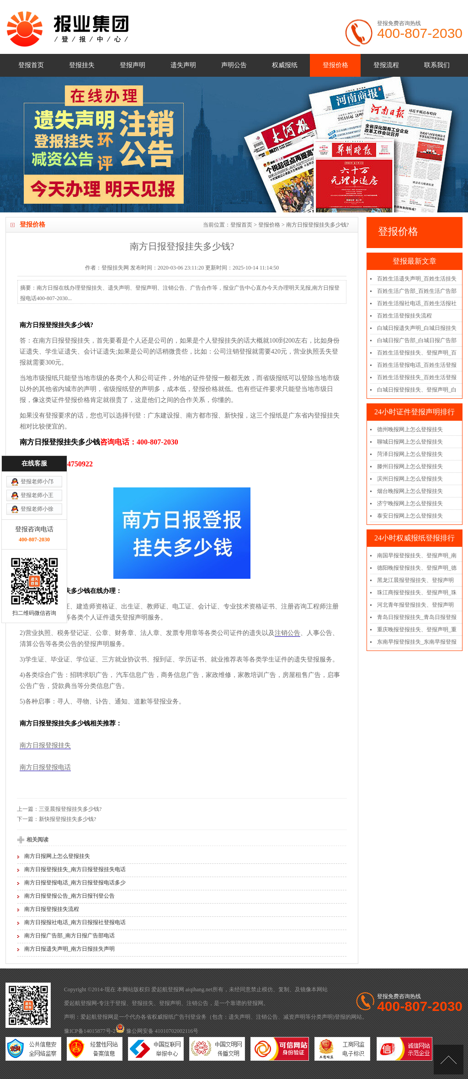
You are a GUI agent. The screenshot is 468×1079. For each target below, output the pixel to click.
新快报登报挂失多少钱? (67, 819)
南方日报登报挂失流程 (51, 909)
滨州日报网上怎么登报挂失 (410, 479)
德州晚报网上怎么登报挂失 (410, 429)
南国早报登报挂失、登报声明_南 (417, 555)
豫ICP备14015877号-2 (90, 1031)
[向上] (448, 1059)
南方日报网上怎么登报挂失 (57, 856)
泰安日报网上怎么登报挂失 (410, 516)
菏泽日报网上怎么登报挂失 (410, 454)
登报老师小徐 (37, 439)
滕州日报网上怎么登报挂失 (410, 466)
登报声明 (132, 65)
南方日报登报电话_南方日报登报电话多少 (75, 882)
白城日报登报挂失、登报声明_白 (417, 389)
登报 (120, 1003)
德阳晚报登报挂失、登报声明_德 (417, 568)
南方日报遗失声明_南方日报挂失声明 (69, 949)
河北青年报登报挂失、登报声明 (415, 605)
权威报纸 (285, 65)
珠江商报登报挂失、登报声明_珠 (417, 592)
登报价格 (335, 65)
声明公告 (234, 65)
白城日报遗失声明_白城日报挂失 (417, 328)
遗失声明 (183, 65)
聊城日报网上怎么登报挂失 (410, 442)
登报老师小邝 (37, 412)
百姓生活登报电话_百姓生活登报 (417, 365)
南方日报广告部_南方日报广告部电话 (69, 935)
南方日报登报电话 (45, 767)
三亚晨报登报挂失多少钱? (70, 809)
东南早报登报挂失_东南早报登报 (417, 642)
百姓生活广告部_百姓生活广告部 (417, 291)
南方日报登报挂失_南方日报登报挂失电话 (75, 869)
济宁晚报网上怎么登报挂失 (410, 503)
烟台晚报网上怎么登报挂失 (410, 491)
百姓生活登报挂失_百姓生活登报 (417, 377)
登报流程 (386, 65)
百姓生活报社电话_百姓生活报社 (417, 303)
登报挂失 (82, 65)
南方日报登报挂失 (45, 745)
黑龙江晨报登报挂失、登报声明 (415, 580)
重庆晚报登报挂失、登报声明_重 (417, 629)
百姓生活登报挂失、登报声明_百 (417, 352)
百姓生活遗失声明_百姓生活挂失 (417, 278)
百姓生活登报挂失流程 (404, 315)
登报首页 (31, 65)
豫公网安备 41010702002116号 (157, 1031)
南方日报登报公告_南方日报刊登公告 (69, 896)
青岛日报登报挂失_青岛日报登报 (417, 617)
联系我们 (437, 65)
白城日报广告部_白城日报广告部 (417, 340)
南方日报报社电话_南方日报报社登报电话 (75, 922)
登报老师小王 (37, 426)
